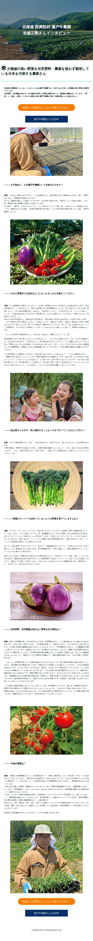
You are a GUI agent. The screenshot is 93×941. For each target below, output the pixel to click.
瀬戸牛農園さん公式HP (46, 119)
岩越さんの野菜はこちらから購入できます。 (46, 107)
